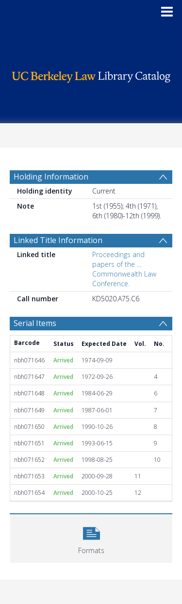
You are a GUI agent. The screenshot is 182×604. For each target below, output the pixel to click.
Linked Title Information (58, 240)
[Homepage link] (91, 74)
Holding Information (51, 176)
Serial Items (35, 323)
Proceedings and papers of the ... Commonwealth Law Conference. (124, 269)
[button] (91, 537)
